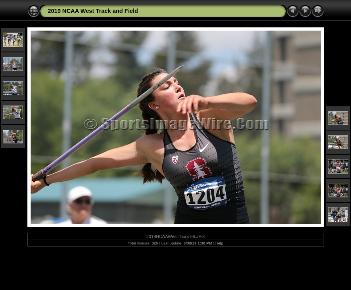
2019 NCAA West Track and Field (93, 11)
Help (219, 243)
